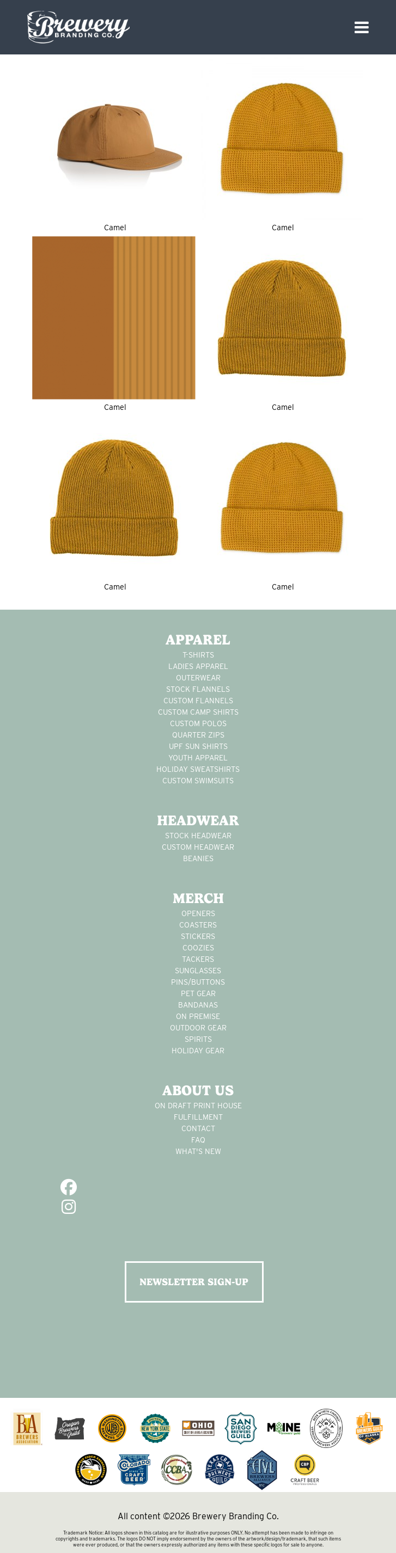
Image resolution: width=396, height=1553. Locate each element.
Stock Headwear (198, 835)
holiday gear (198, 1050)
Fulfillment (198, 1117)
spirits (198, 1039)
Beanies (198, 858)
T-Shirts (198, 654)
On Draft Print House (198, 1105)
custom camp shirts (198, 712)
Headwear (198, 820)
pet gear (198, 993)
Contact (198, 1128)
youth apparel (198, 757)
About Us (198, 1090)
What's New (198, 1151)
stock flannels (198, 689)
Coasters (198, 924)
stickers (198, 936)
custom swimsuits (198, 780)
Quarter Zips (198, 735)
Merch (198, 898)
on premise (198, 1016)
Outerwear (198, 677)
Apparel (198, 639)
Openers (198, 913)
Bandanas (198, 1004)
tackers (198, 959)
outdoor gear (198, 1027)
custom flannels (198, 700)
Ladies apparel (198, 666)
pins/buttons (198, 982)
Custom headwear (198, 847)
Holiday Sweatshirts (198, 769)
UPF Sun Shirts (198, 746)
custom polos (198, 723)
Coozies (198, 947)
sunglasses (198, 970)
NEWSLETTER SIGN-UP (193, 1281)
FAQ (198, 1139)
